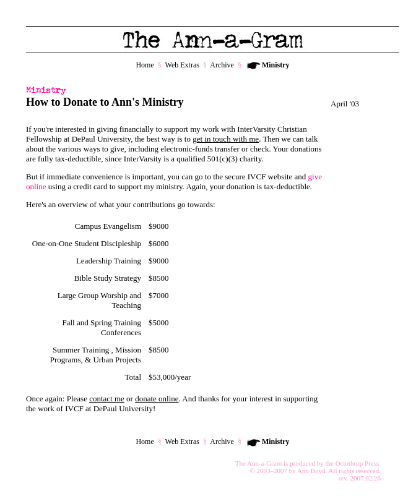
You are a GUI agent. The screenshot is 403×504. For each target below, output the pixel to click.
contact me (106, 398)
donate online (156, 398)
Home (145, 65)
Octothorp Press (357, 463)
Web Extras (182, 65)
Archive (222, 65)
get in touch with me (226, 138)
